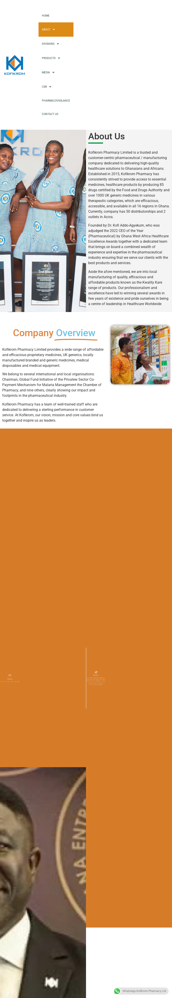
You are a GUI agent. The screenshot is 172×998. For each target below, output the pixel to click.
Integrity (102, 814)
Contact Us (50, 114)
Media (49, 72)
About (49, 29)
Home (45, 15)
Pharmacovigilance (56, 100)
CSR (48, 87)
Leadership (104, 772)
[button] (129, 772)
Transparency (106, 824)
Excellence (103, 782)
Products (52, 58)
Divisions (51, 44)
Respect (101, 803)
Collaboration (106, 793)
